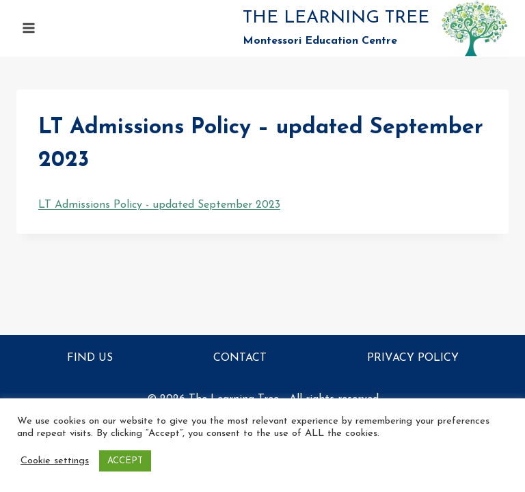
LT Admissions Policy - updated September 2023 (159, 205)
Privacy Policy (413, 358)
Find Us (90, 358)
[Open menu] (29, 28)
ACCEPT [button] (125, 460)
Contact (240, 358)
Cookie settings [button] (55, 461)
